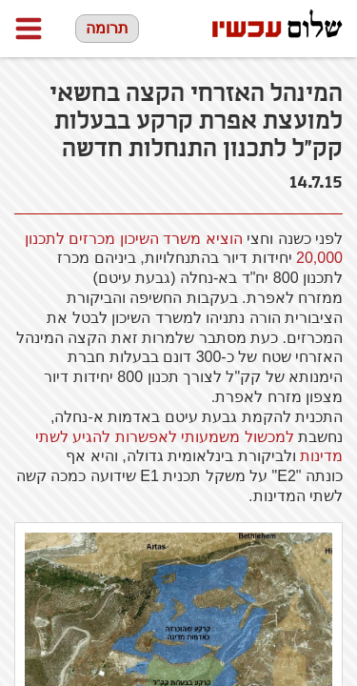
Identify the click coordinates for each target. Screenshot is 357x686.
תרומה (107, 28)
